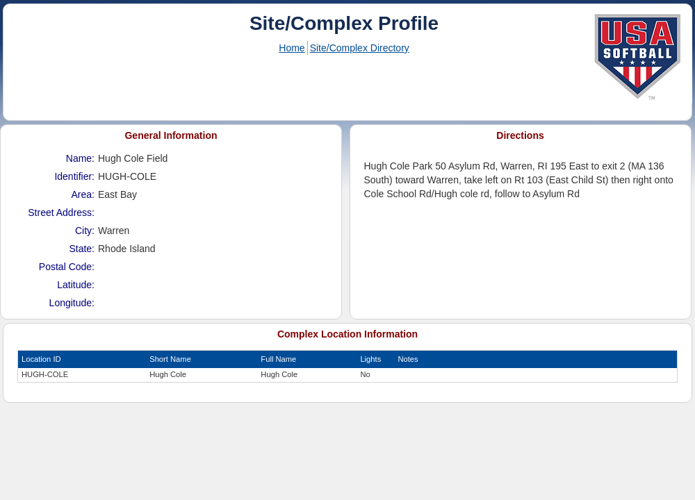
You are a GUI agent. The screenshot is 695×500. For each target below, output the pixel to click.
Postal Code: (67, 266)
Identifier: (74, 176)
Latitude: (76, 284)
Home (291, 47)
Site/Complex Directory (359, 47)
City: (85, 230)
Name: (80, 158)
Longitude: (72, 302)
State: (82, 248)
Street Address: (61, 212)
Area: (83, 194)
